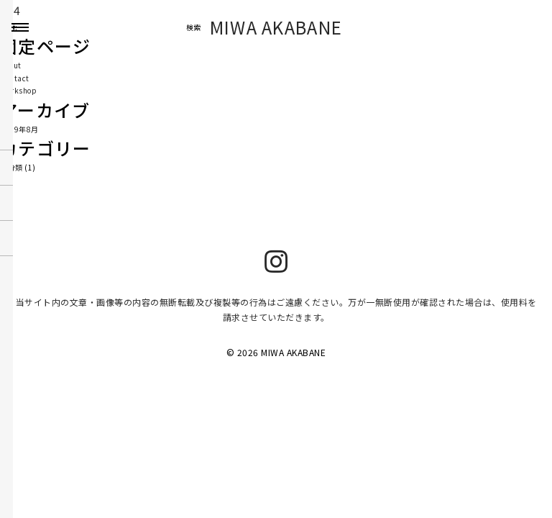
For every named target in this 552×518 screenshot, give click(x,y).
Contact (14, 78)
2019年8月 (19, 129)
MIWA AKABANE (276, 27)
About (11, 65)
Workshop (18, 90)
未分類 (11, 167)
